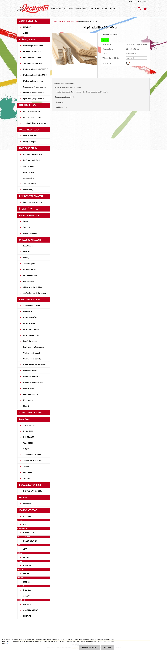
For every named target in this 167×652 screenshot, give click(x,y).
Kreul (25, 524)
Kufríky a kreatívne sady (32, 154)
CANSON (27, 565)
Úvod (55, 21)
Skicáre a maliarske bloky (33, 287)
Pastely (26, 258)
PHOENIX (27, 604)
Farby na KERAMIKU (31, 329)
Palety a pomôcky (30, 233)
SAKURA (26, 478)
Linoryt (26, 406)
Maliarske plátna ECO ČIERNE (35, 75)
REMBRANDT (28, 437)
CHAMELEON (28, 533)
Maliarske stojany (30, 136)
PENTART (27, 616)
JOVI (25, 549)
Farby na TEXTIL (29, 311)
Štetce (25, 221)
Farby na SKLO (29, 323)
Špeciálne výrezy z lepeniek (33, 99)
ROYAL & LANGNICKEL (32, 491)
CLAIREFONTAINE (30, 610)
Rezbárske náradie (30, 341)
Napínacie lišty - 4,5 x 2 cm (33, 111)
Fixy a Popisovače (30, 275)
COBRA (26, 449)
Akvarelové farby (29, 178)
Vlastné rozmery (81, 8)
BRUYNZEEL (28, 431)
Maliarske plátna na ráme (33, 45)
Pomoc (112, 8)
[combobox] (136, 58)
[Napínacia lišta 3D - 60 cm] (74, 34)
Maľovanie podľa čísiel (31, 376)
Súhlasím (107, 647)
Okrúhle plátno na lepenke (33, 93)
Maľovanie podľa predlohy (33, 382)
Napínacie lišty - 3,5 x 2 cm (33, 117)
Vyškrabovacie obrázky (32, 359)
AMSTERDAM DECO (31, 306)
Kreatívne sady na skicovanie (34, 365)
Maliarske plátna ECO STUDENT (35, 69)
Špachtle (26, 227)
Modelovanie (28, 400)
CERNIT (26, 596)
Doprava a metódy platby (99, 8)
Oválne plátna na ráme (32, 57)
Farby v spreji (28, 190)
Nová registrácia (143, 2)
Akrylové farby (29, 172)
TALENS (26, 466)
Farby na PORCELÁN (31, 335)
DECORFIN (27, 472)
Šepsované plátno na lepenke (34, 87)
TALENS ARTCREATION (32, 461)
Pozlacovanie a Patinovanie (33, 347)
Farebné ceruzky (29, 269)
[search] (139, 8)
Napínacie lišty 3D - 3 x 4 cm (35, 123)
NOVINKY (27, 27)
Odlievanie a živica (30, 394)
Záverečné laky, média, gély (33, 202)
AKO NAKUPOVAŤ (58, 8)
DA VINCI (27, 504)
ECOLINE (27, 252)
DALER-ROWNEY (30, 541)
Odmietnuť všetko (89, 647)
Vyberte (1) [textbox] (131, 58)
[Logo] (33, 8)
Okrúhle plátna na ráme (32, 51)
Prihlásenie (132, 2)
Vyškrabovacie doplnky (32, 353)
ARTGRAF (27, 516)
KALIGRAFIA (28, 246)
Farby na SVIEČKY (30, 317)
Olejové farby (28, 166)
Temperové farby (29, 184)
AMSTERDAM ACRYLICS (33, 455)
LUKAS (26, 557)
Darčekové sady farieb (31, 160)
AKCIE (25, 33)
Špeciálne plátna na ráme (33, 63)
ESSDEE (26, 582)
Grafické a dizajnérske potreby (35, 293)
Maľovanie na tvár (30, 371)
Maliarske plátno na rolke (33, 81)
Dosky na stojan (29, 142)
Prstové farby (28, 388)
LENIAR (26, 574)
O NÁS (70, 8)
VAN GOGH (28, 443)
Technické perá (29, 263)
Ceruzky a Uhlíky (29, 281)
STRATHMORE (29, 425)
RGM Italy (27, 590)
